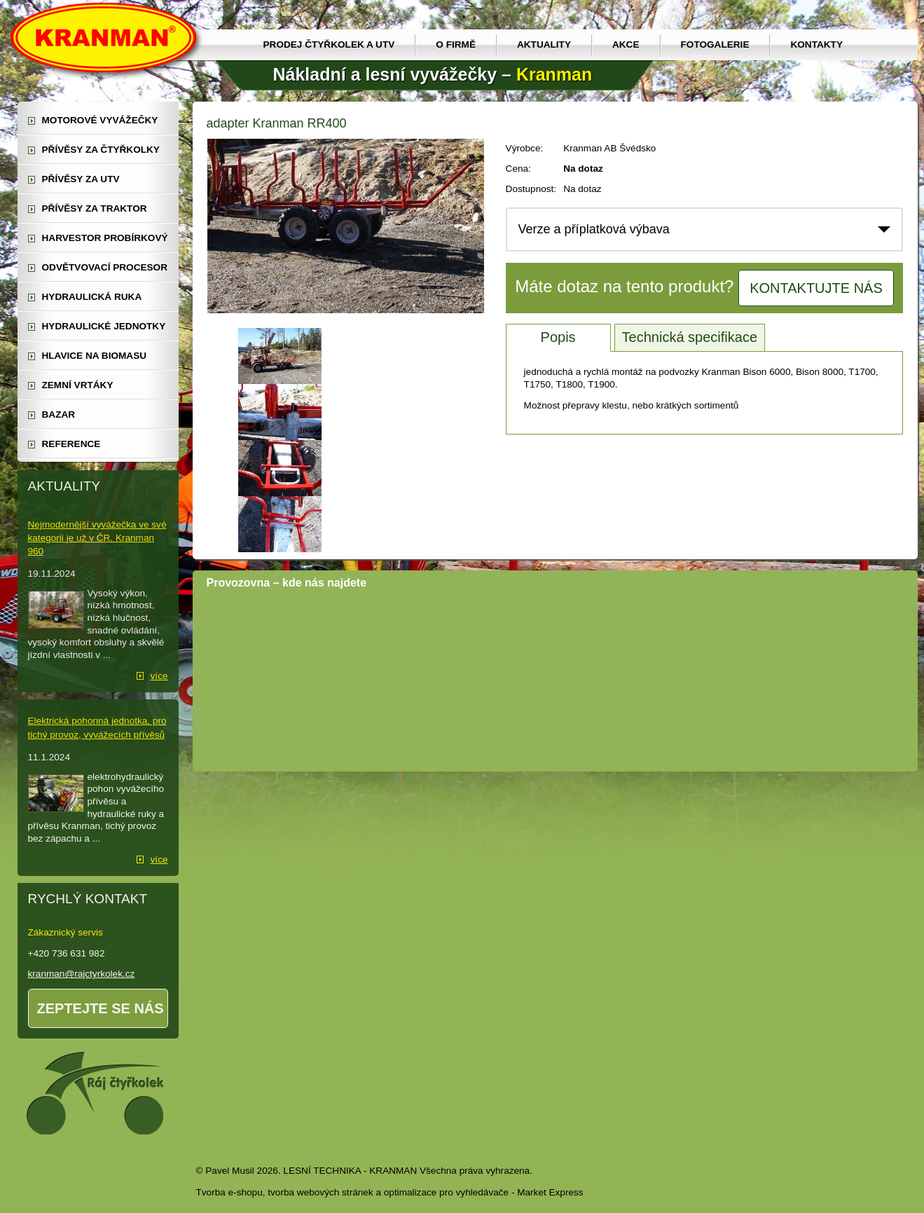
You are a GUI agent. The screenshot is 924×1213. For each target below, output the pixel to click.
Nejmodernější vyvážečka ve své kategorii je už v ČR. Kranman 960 (97, 537)
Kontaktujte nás (816, 288)
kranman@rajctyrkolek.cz (81, 973)
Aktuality (544, 44)
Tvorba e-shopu (229, 1192)
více (159, 676)
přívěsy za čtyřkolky (101, 149)
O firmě (456, 44)
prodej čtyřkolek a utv (329, 44)
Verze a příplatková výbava (594, 229)
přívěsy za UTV (81, 179)
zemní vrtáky (77, 385)
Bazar (59, 414)
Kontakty (816, 44)
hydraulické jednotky (104, 326)
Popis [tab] (558, 337)
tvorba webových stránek (320, 1192)
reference (71, 444)
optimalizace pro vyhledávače (446, 1192)
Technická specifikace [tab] (689, 337)
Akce (626, 44)
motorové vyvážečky (100, 120)
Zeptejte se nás (100, 1008)
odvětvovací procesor (105, 267)
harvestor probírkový (105, 238)
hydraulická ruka (92, 297)
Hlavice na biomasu (94, 355)
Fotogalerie (715, 44)
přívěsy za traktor (94, 208)
